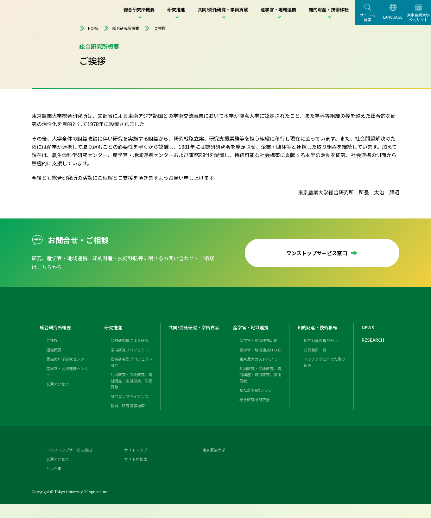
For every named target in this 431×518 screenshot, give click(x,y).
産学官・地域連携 (253, 334)
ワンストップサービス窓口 (322, 253)
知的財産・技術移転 (320, 334)
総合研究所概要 (121, 28)
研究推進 (114, 334)
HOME (88, 28)
